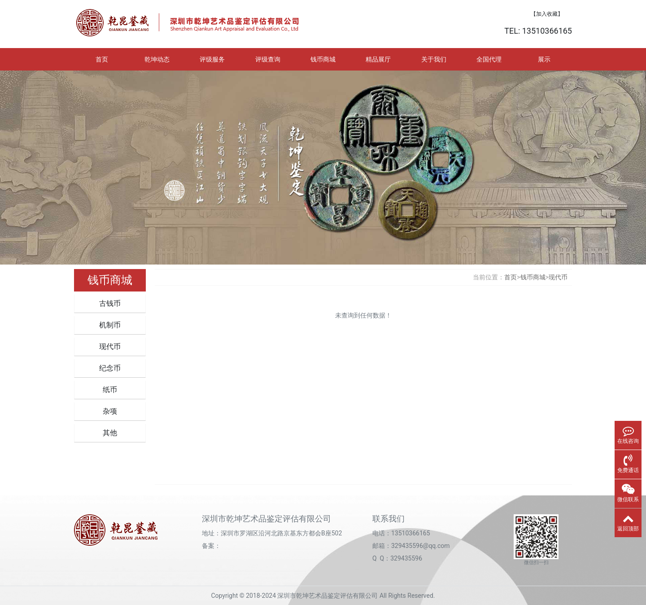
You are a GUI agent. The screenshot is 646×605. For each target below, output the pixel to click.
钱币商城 (323, 59)
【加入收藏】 (547, 14)
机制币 (110, 325)
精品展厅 (378, 59)
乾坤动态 (157, 59)
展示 (544, 59)
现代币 (110, 346)
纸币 (110, 389)
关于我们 (433, 59)
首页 (102, 59)
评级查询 (267, 59)
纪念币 (110, 368)
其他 (110, 432)
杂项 (110, 411)
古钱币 (110, 303)
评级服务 (212, 59)
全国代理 (489, 59)
